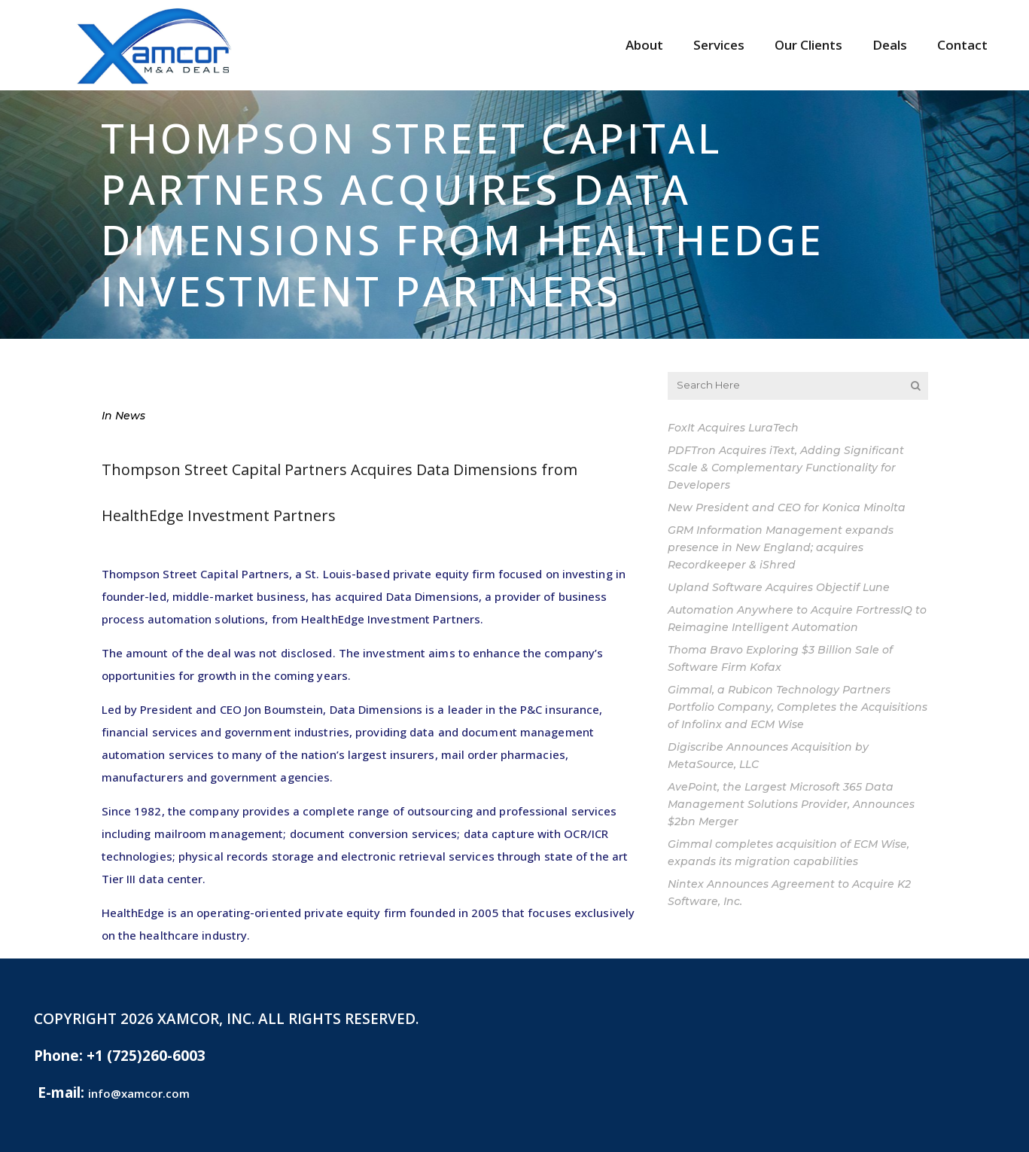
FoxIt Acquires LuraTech (733, 427)
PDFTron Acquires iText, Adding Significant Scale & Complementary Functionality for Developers (786, 467)
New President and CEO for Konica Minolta (787, 507)
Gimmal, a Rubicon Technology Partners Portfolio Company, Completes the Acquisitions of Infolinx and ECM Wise (797, 707)
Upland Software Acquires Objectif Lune (779, 587)
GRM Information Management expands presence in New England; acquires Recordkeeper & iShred (781, 547)
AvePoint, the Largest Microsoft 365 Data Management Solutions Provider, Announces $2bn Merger (791, 804)
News (130, 415)
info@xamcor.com (139, 1093)
